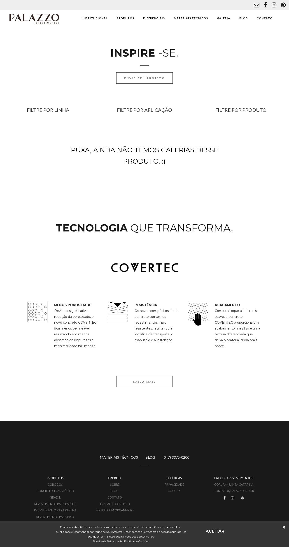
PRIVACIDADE (174, 484)
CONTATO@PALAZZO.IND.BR (234, 491)
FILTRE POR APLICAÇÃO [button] (144, 110)
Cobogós (55, 484)
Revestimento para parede (55, 504)
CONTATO (265, 18)
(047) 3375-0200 (176, 457)
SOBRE (114, 484)
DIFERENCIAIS (154, 18)
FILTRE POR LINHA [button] (48, 110)
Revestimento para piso (55, 517)
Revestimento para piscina (55, 510)
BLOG (243, 18)
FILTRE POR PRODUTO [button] (240, 110)
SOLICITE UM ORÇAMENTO (115, 510)
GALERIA (223, 18)
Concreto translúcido (55, 491)
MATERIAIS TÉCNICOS (191, 18)
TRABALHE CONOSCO (115, 504)
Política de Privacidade (107, 541)
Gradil (55, 497)
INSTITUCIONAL (94, 18)
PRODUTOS (125, 18)
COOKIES (174, 491)
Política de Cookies (136, 541)
